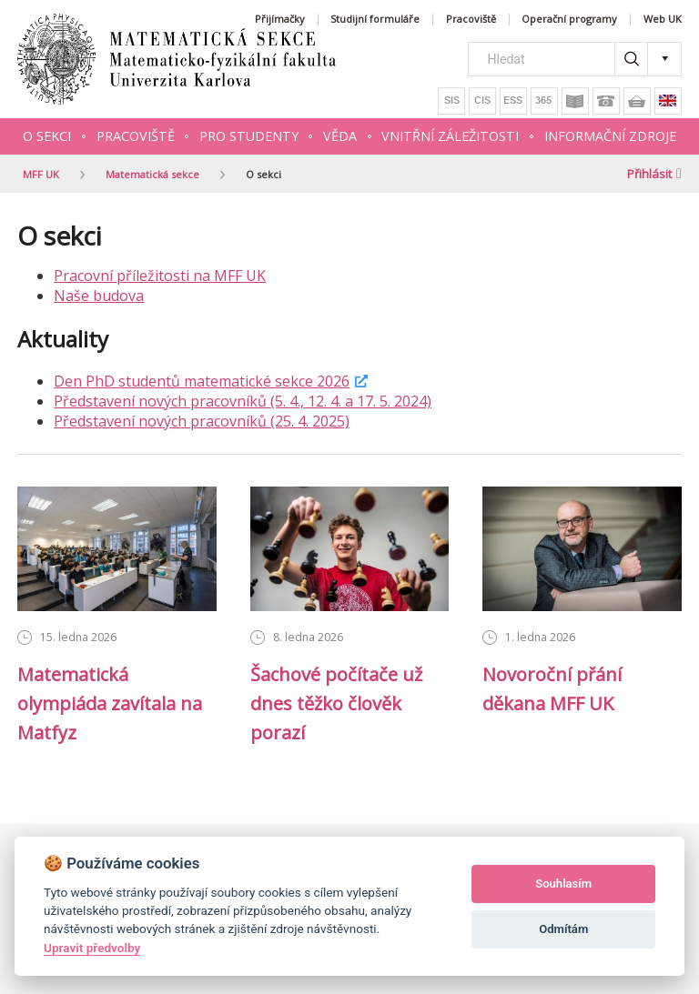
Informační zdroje (610, 136)
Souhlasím (563, 883)
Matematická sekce (152, 174)
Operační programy (569, 19)
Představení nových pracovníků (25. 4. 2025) (202, 421)
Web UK (662, 19)
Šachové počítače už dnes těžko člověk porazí (336, 703)
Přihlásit (654, 173)
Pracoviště (471, 19)
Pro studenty (249, 136)
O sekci (47, 136)
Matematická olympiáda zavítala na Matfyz (109, 703)
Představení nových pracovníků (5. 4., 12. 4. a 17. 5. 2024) (242, 401)
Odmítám (563, 929)
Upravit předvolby (92, 947)
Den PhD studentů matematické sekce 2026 (202, 381)
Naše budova (99, 296)
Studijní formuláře (375, 19)
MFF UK (41, 174)
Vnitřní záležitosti (450, 136)
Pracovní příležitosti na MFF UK (160, 276)
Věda (340, 136)
